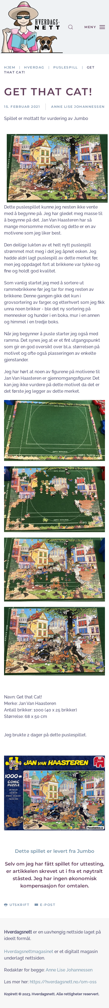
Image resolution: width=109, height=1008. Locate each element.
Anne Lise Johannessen (69, 970)
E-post (45, 905)
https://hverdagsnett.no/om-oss (63, 981)
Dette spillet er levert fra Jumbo (54, 851)
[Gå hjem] (32, 27)
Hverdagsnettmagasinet (28, 951)
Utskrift (16, 905)
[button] (70, 27)
